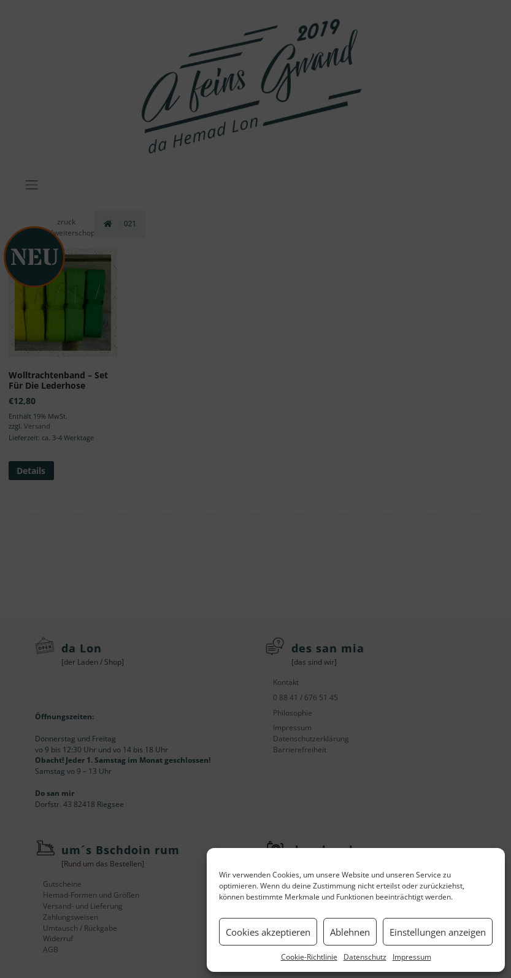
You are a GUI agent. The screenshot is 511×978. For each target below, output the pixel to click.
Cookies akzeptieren (268, 932)
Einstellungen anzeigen (438, 932)
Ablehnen (350, 932)
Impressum (412, 957)
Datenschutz (365, 957)
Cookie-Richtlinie (309, 957)
